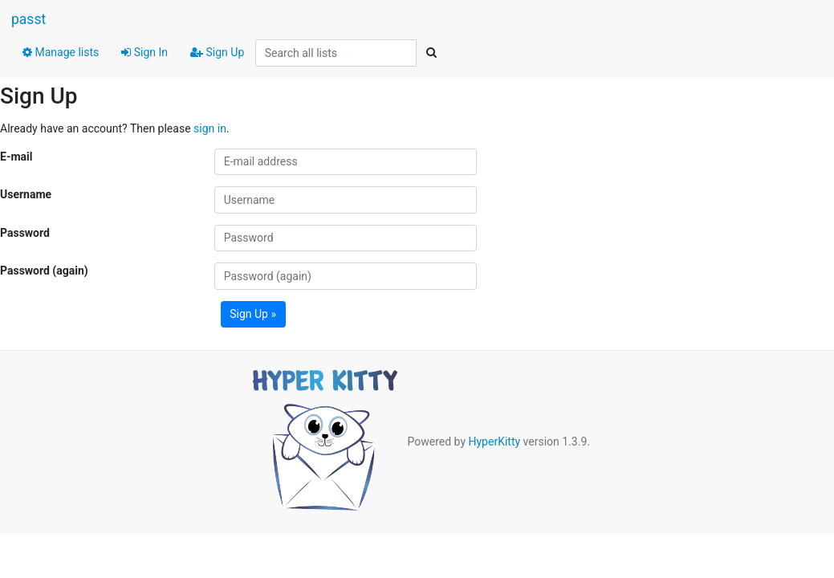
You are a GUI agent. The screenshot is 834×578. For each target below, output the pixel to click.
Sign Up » (253, 313)
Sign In (144, 52)
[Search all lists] (336, 53)
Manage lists (60, 52)
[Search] (431, 53)
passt (28, 19)
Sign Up (217, 52)
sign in (209, 128)
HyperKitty (494, 441)
